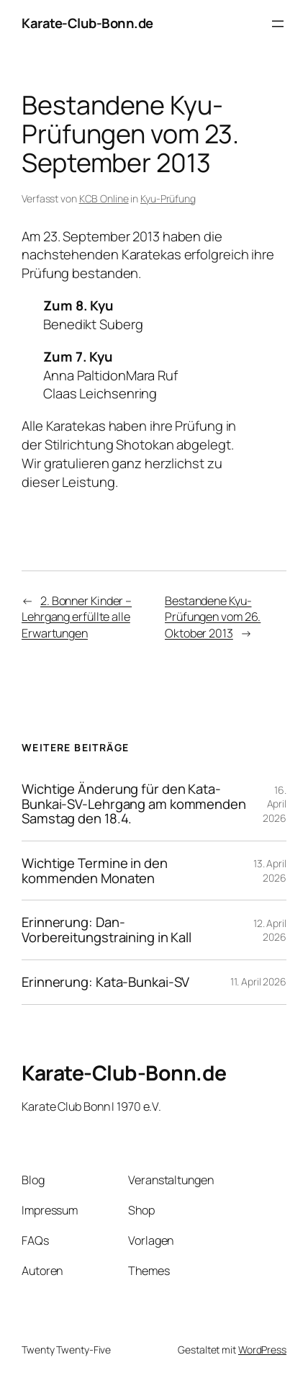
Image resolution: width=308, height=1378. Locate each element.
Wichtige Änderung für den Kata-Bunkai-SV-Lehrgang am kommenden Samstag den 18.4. (134, 804)
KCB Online (104, 198)
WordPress (262, 1349)
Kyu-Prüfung (168, 198)
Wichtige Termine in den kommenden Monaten (95, 870)
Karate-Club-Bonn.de (87, 23)
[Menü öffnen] (277, 23)
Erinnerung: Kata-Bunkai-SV (105, 982)
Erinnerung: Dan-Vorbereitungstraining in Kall (106, 929)
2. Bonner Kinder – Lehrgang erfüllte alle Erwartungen (77, 617)
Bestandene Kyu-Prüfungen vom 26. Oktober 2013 (213, 617)
